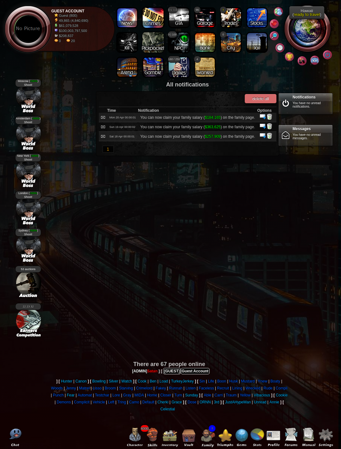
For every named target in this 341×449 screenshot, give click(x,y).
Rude (268, 388)
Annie (274, 402)
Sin (202, 381)
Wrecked (252, 388)
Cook (142, 381)
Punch (58, 395)
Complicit (81, 402)
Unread (260, 402)
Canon (80, 381)
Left (111, 402)
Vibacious (262, 395)
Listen (191, 388)
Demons (64, 402)
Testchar (102, 395)
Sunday (191, 395)
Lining (237, 388)
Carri (218, 395)
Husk (233, 381)
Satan (152, 371)
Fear (71, 395)
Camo (134, 402)
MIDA (139, 395)
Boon (221, 381)
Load (164, 381)
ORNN (205, 402)
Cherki (162, 402)
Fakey (161, 388)
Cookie (281, 395)
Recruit (223, 388)
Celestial (167, 409)
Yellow (245, 395)
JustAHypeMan (238, 402)
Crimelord (144, 388)
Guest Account (195, 371)
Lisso (97, 388)
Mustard (248, 381)
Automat (85, 395)
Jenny (71, 388)
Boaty (275, 381)
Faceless (206, 388)
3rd (216, 402)
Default (148, 402)
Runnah (175, 388)
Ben (153, 381)
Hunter (66, 381)
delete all (260, 98)
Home (152, 395)
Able (207, 395)
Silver (113, 381)
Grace (177, 402)
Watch (126, 381)
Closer (165, 395)
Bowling (99, 381)
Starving (126, 388)
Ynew (262, 381)
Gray (127, 395)
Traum (231, 395)
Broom (110, 388)
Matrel (84, 388)
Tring (121, 402)
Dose (191, 402)
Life (211, 381)
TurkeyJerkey (182, 381)
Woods (57, 388)
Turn (178, 395)
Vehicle (99, 402)
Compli (281, 388)
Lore (116, 395)
